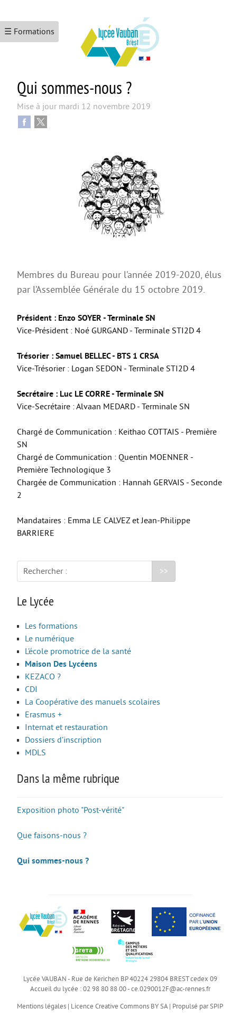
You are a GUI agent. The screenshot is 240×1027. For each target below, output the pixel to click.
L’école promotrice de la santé (78, 651)
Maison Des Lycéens (61, 664)
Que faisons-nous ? (52, 835)
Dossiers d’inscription (63, 740)
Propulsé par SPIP (197, 1006)
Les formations (51, 626)
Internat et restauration (66, 727)
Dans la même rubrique (68, 778)
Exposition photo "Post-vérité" (70, 810)
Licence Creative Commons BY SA (119, 1006)
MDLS (35, 752)
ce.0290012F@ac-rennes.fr (170, 989)
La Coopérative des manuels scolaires (92, 702)
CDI (31, 689)
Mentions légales (41, 1006)
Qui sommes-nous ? (53, 861)
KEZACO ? (43, 677)
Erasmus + (43, 714)
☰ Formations (29, 31)
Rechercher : (45, 571)
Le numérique (49, 639)
